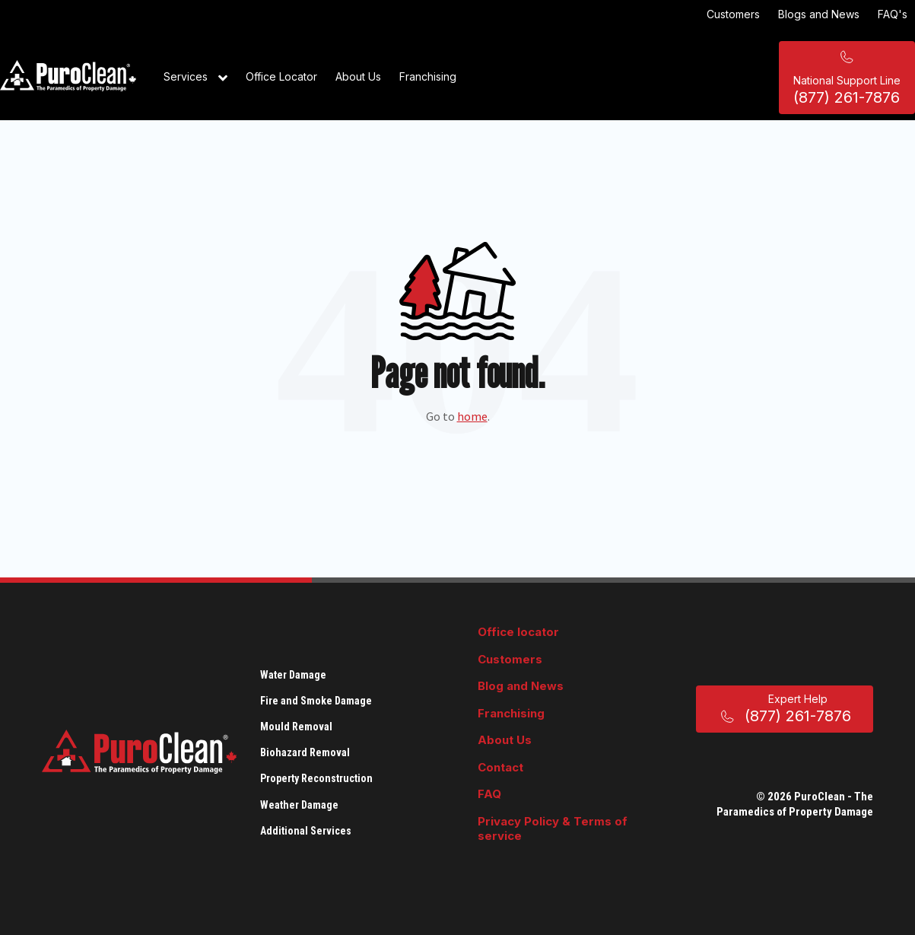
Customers (733, 14)
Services (195, 77)
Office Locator (281, 76)
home (472, 416)
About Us (358, 76)
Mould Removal (296, 726)
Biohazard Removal (305, 752)
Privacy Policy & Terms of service (552, 829)
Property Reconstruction (316, 778)
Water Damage (293, 675)
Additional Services (305, 831)
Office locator (518, 632)
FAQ (489, 794)
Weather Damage (299, 805)
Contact (500, 767)
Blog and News (521, 686)
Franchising (427, 76)
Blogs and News (818, 14)
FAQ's (892, 14)
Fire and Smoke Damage (316, 701)
